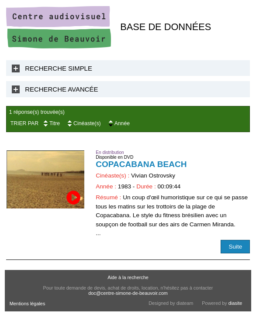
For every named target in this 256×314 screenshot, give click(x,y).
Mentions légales (27, 303)
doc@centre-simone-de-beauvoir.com (128, 293)
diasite (235, 303)
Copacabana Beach (141, 164)
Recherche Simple (58, 68)
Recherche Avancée (61, 89)
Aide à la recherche (128, 277)
